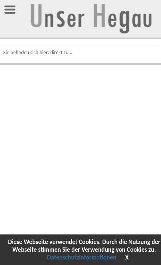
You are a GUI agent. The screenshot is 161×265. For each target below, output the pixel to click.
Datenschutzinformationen (82, 257)
